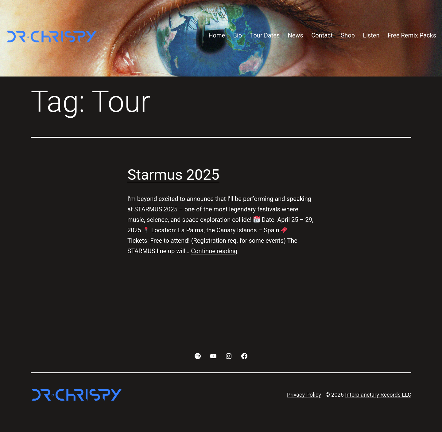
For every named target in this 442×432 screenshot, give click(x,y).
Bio (237, 35)
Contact (322, 35)
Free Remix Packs (412, 35)
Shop (348, 35)
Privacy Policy (304, 394)
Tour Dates (265, 35)
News (295, 35)
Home (216, 35)
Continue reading (214, 251)
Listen (371, 35)
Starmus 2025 (173, 174)
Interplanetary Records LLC (378, 394)
